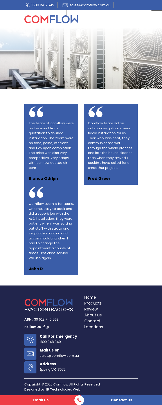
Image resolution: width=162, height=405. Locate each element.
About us (93, 315)
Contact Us (121, 400)
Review (91, 309)
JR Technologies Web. (63, 389)
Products (93, 303)
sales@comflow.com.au (90, 5)
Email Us (41, 400)
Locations (93, 327)
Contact (92, 321)
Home (90, 297)
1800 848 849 (42, 5)
